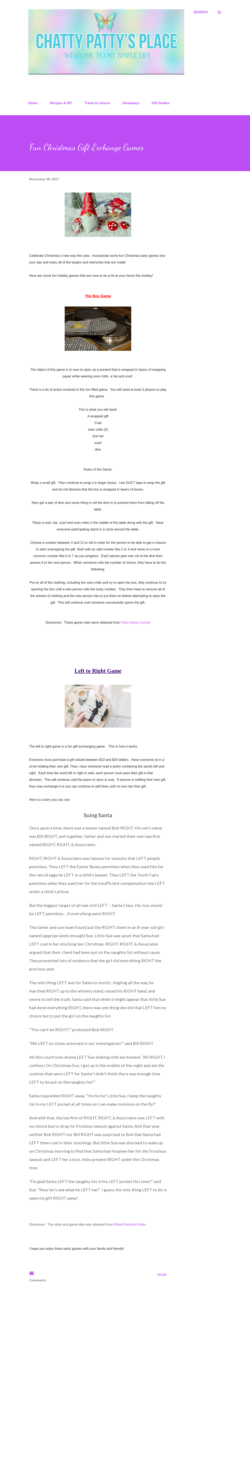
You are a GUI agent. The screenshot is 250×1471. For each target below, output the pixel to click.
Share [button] (162, 1274)
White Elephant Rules (130, 1224)
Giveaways (131, 103)
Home (32, 103)
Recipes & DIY (61, 103)
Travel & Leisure (97, 103)
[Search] (200, 12)
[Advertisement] (91, 1419)
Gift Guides (161, 103)
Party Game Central (135, 622)
